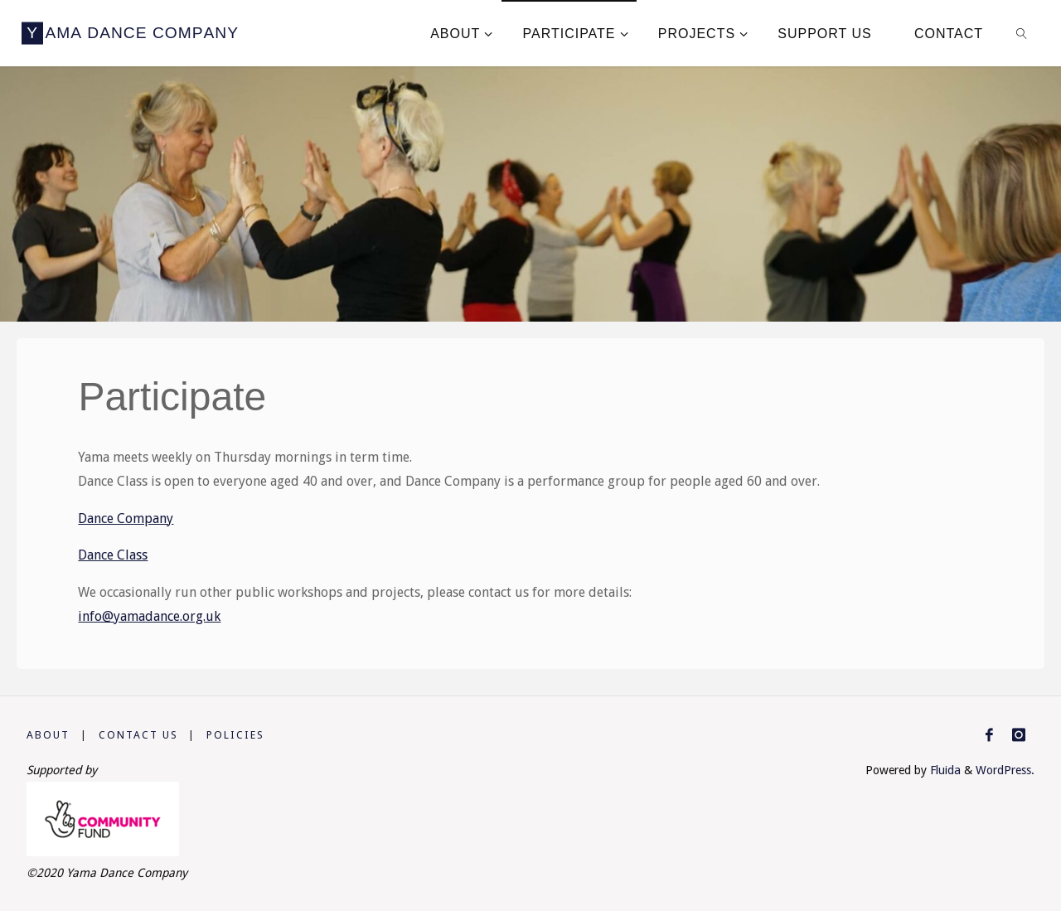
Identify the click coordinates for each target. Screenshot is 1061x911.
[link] (1022, 33)
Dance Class (113, 555)
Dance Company (125, 518)
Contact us (138, 735)
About (48, 735)
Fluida (944, 770)
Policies (235, 735)
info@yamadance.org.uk (149, 616)
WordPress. (1005, 770)
